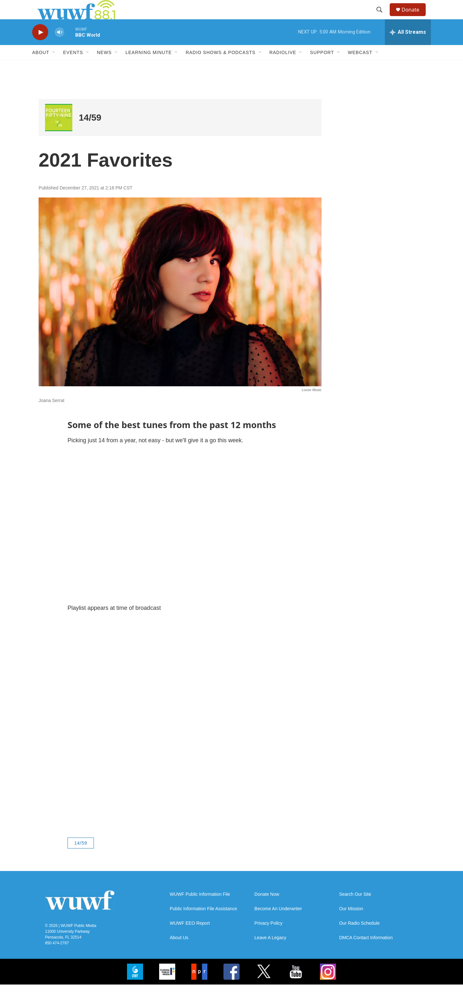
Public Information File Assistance (203, 923)
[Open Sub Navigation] (54, 66)
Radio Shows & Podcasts (220, 66)
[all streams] (408, 47)
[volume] (59, 47)
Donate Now (266, 908)
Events (73, 66)
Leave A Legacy (270, 952)
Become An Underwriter (278, 923)
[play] (40, 46)
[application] (180, 538)
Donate (414, 17)
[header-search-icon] (382, 17)
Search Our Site (355, 908)
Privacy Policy (268, 937)
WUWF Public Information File (200, 908)
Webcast (360, 66)
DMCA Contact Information (366, 952)
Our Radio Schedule (359, 937)
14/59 (90, 132)
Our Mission (351, 923)
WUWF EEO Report (190, 937)
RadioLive (282, 66)
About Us (179, 952)
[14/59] (58, 132)
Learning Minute (148, 66)
